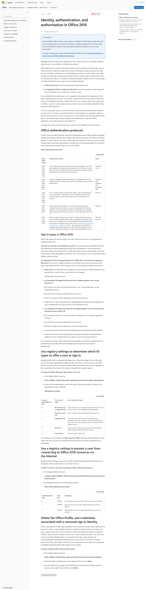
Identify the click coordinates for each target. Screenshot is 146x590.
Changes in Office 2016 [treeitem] (10, 27)
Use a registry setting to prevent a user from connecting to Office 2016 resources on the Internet (130, 25)
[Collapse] (27, 12)
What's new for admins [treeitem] (10, 24)
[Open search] (137, 2)
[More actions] (103, 13)
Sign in (142, 2)
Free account (139, 7)
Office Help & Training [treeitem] (10, 30)
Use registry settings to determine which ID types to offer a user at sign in (130, 20)
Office (49, 14)
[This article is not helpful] (136, 39)
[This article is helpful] (133, 39)
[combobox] (14, 16)
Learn (43, 14)
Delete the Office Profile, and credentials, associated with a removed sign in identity (130, 31)
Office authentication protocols (128, 17)
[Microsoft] (3, 2)
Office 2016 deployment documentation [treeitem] (15, 20)
